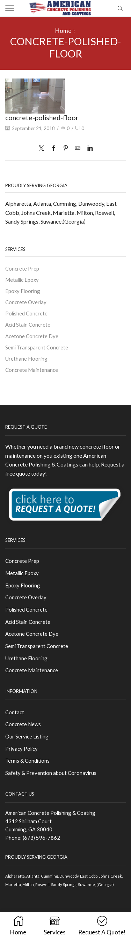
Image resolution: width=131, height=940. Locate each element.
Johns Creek (36, 212)
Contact (14, 712)
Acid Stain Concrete (27, 324)
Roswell (104, 212)
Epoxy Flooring (22, 291)
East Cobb (88, 876)
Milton (85, 212)
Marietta (63, 212)
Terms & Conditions (27, 760)
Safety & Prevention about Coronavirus (50, 773)
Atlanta (42, 203)
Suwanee (51, 221)
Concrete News (23, 724)
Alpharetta (18, 203)
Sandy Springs (21, 221)
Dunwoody (91, 203)
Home (63, 30)
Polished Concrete (26, 313)
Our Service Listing (27, 736)
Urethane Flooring (26, 358)
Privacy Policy (21, 748)
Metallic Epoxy (22, 280)
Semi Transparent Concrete (36, 347)
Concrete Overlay (25, 302)
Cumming (64, 203)
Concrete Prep (22, 268)
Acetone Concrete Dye (31, 336)
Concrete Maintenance (31, 370)
